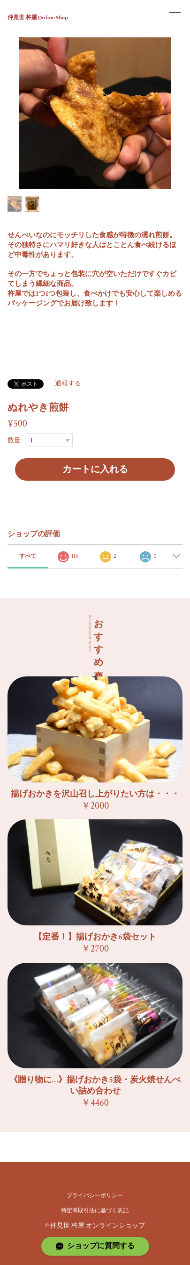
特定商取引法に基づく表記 (95, 1210)
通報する (68, 383)
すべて (27, 556)
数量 (14, 440)
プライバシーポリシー (95, 1195)
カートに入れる (95, 469)
